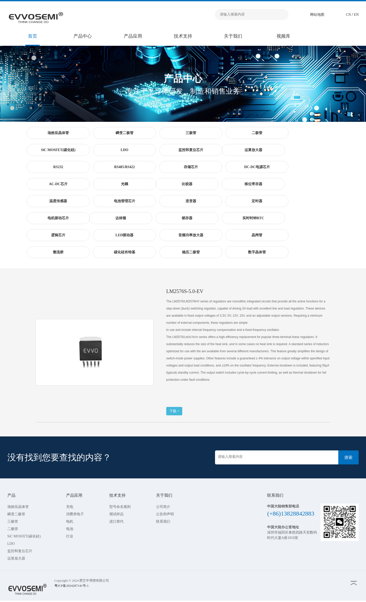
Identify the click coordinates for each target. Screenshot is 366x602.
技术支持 (183, 36)
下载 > (174, 411)
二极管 (12, 529)
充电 (69, 507)
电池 (69, 529)
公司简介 (163, 507)
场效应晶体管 (18, 507)
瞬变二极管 (16, 514)
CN (349, 15)
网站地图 (317, 15)
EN (356, 15)
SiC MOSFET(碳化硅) (24, 536)
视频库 (283, 36)
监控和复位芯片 (19, 551)
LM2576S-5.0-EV (184, 291)
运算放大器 (16, 558)
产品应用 (133, 36)
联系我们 (163, 521)
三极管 (12, 521)
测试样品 (116, 514)
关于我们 (233, 36)
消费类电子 (75, 514)
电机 (69, 521)
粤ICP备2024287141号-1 (71, 586)
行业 (69, 536)
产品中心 (82, 36)
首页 (32, 36)
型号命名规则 (120, 507)
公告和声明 (165, 514)
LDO (11, 544)
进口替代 (116, 521)
